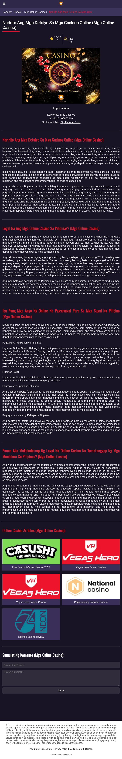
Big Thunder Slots (71, 122)
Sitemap (89, 749)
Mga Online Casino (35, 12)
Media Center (75, 749)
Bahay (17, 12)
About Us (34, 749)
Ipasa (61, 690)
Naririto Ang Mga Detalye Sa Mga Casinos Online (76, 12)
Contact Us (46, 749)
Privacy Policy (60, 749)
